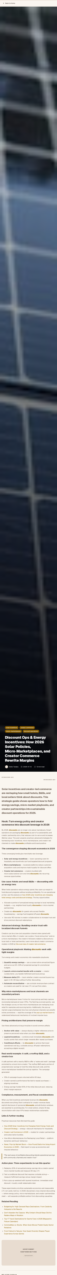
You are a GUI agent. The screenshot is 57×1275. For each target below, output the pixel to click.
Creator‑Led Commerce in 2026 (16, 1132)
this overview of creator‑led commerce (30, 944)
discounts (13, 830)
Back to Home (9, 3)
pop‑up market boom (45, 1013)
